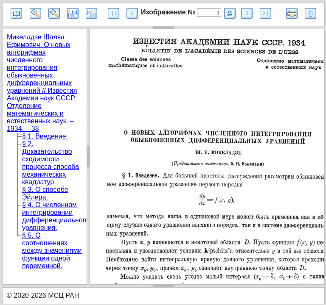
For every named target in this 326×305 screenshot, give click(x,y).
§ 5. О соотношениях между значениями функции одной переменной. (52, 250)
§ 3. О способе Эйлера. (45, 193)
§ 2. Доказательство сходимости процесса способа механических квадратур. (50, 163)
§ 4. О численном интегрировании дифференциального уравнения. (55, 216)
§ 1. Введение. (45, 136)
